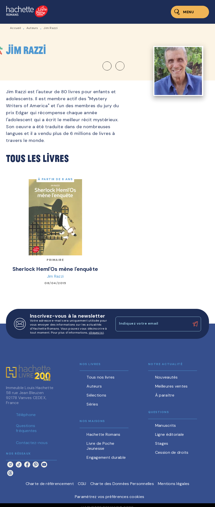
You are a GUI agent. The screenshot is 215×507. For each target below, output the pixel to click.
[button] (113, 65)
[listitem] (10, 464)
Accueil (15, 28)
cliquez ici (96, 333)
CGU (82, 483)
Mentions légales (173, 483)
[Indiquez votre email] (152, 324)
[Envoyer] (195, 324)
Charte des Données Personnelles (122, 483)
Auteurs (32, 28)
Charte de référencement (50, 483)
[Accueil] (27, 12)
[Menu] (190, 12)
